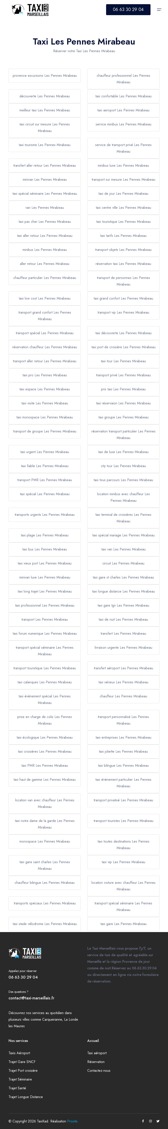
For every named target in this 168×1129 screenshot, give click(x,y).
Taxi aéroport (97, 1053)
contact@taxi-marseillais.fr (31, 998)
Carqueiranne (52, 1019)
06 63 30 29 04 (128, 10)
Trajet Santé (17, 1088)
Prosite (72, 1121)
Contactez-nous (98, 1070)
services (38, 1012)
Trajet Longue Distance (26, 1096)
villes (26, 1019)
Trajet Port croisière (23, 1070)
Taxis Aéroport (19, 1053)
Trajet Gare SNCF (22, 1061)
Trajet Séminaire (20, 1079)
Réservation (96, 1061)
